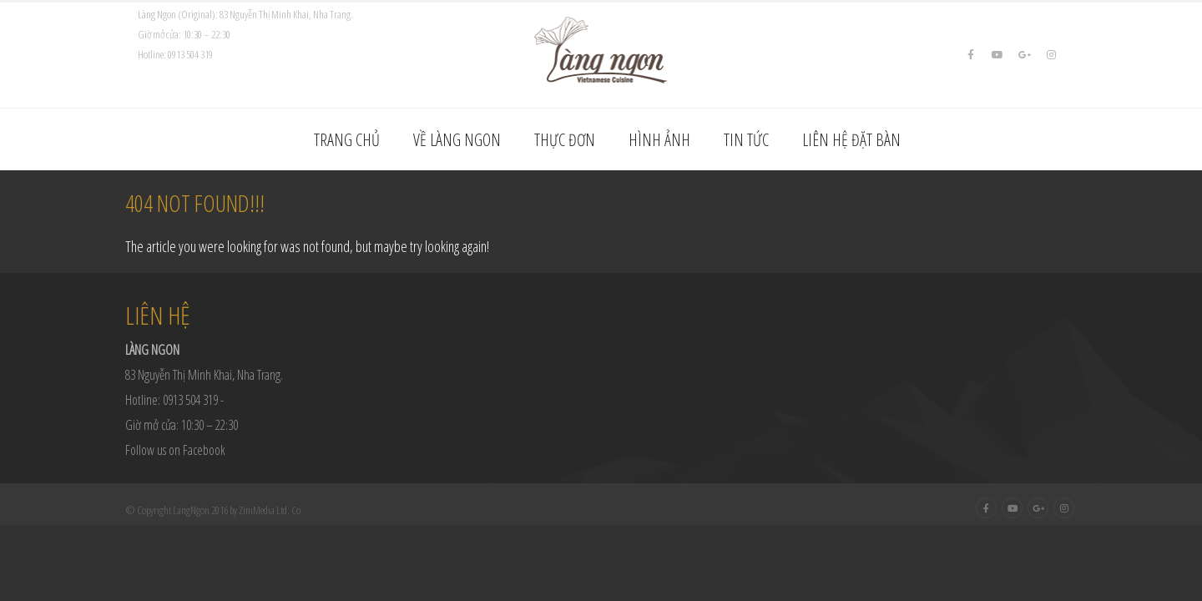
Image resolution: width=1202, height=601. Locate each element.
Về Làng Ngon (457, 140)
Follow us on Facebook (175, 450)
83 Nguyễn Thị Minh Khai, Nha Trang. (204, 375)
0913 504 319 (190, 54)
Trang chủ (347, 140)
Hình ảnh (659, 140)
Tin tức (746, 140)
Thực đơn (564, 140)
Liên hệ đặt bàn (851, 140)
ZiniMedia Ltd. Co (269, 510)
